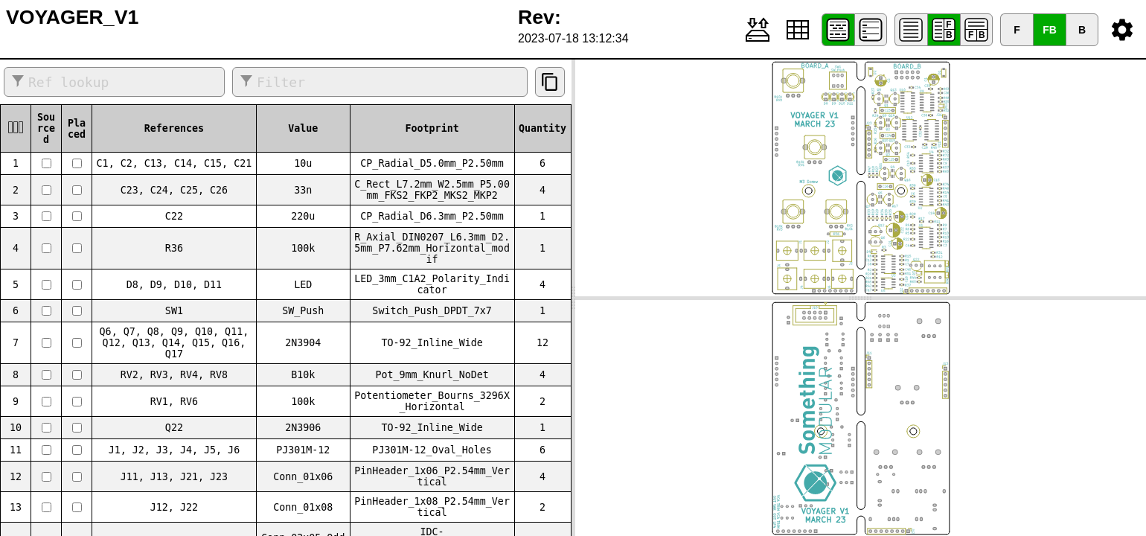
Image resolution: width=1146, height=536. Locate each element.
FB (1050, 30)
